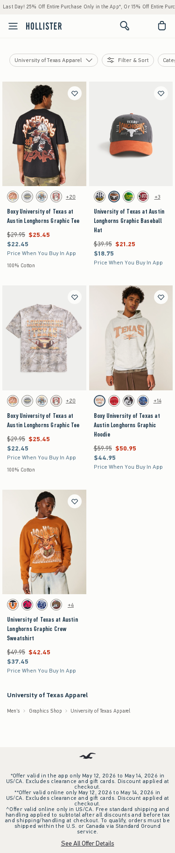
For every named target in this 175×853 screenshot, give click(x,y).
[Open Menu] (10, 26)
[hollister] (44, 25)
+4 (71, 605)
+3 (157, 197)
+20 (71, 197)
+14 (157, 400)
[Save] (75, 93)
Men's (13, 710)
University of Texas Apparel (100, 710)
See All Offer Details (87, 843)
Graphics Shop (45, 710)
